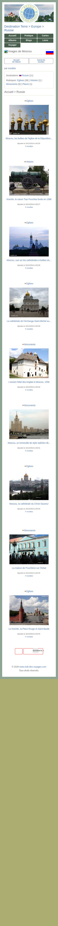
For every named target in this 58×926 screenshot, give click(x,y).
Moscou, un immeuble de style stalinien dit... (29, 443)
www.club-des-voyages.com (32, 666)
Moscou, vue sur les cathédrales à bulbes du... (29, 260)
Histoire (34, 80)
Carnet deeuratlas (41, 61)
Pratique (28, 35)
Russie (9, 30)
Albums (12, 40)
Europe (36, 26)
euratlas (12, 68)
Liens (45, 40)
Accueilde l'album (16, 61)
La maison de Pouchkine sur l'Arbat (29, 568)
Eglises (20, 80)
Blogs (29, 40)
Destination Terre (16, 26)
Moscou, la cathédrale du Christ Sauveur (29, 504)
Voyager (12, 45)
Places (25, 84)
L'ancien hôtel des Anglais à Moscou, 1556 (29, 382)
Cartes (45, 35)
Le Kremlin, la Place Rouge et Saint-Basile (29, 629)
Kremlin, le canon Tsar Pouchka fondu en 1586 (28, 199)
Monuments (11, 84)
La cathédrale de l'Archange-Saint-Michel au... (29, 321)
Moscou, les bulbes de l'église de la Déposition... (29, 138)
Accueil (12, 35)
